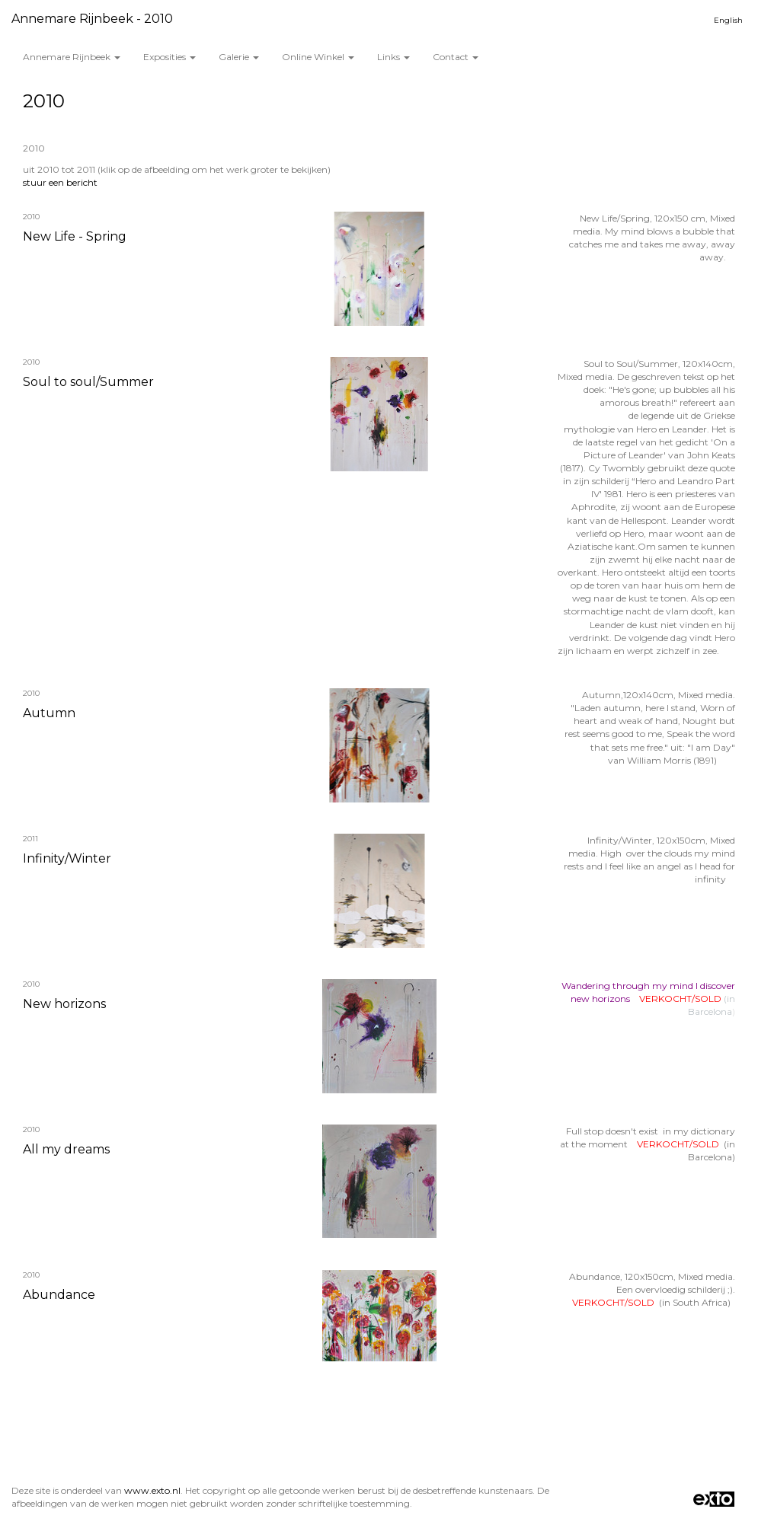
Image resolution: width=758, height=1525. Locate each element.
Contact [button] (455, 56)
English (728, 20)
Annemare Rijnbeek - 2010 (92, 18)
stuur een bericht (60, 182)
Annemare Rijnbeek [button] (71, 56)
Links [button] (393, 56)
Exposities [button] (169, 56)
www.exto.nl (152, 1490)
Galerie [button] (239, 56)
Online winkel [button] (318, 56)
